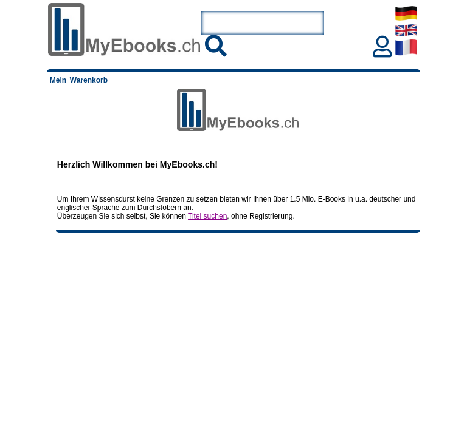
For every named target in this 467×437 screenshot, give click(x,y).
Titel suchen (207, 216)
